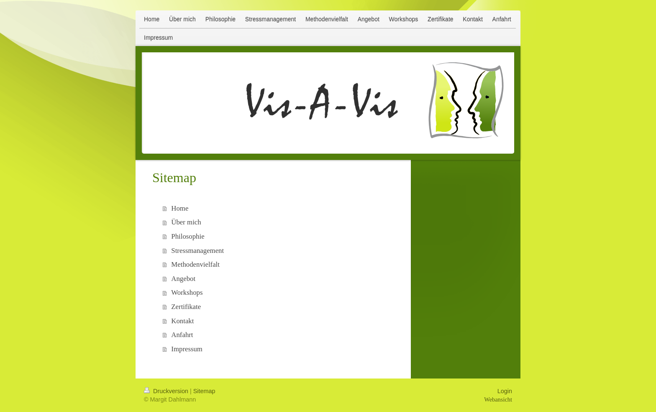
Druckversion (167, 391)
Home (179, 208)
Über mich (186, 222)
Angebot (183, 279)
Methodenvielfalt (195, 264)
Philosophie (187, 236)
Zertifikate (186, 307)
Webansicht (498, 399)
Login (504, 391)
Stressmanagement (197, 251)
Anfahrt (182, 335)
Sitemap (204, 391)
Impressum (186, 349)
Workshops (186, 292)
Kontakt (182, 321)
